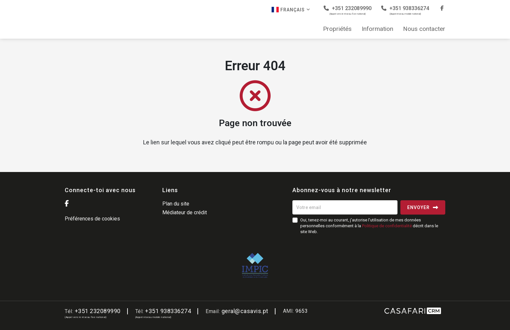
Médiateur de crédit (184, 212)
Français (291, 9)
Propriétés (337, 29)
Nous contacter (424, 29)
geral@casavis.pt (244, 311)
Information (377, 29)
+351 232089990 (347, 10)
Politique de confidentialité (387, 225)
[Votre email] (344, 207)
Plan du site (175, 204)
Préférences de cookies (92, 219)
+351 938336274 (405, 10)
